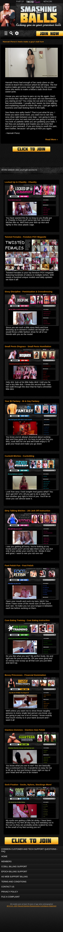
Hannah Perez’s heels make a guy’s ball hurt (23, 42)
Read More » (51, 139)
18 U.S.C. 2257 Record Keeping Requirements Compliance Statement (31, 906)
